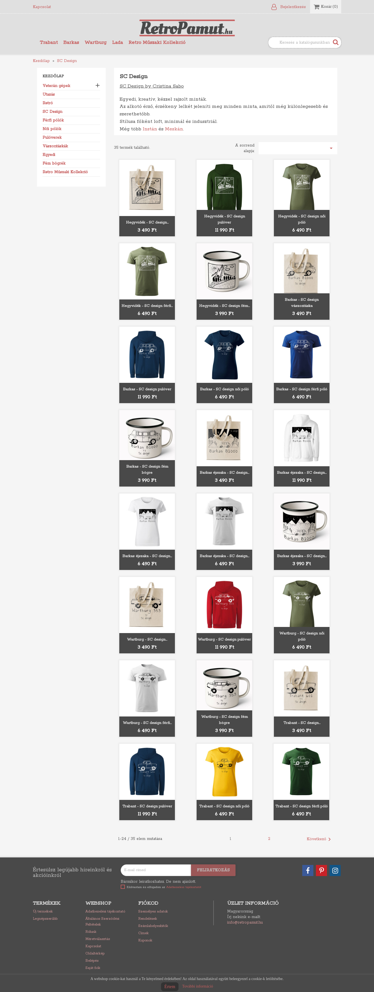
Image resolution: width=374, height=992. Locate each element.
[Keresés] (304, 42)
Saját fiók (92, 968)
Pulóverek (52, 137)
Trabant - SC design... (301, 723)
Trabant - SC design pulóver (147, 806)
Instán (150, 129)
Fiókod (148, 903)
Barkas (71, 42)
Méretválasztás (97, 939)
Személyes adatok (153, 911)
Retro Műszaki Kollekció (156, 42)
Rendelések (147, 918)
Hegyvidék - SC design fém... (224, 306)
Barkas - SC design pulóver (147, 389)
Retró (48, 103)
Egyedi (49, 154)
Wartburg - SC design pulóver (224, 639)
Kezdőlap (53, 76)
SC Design (52, 111)
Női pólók (52, 129)
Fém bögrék (54, 163)
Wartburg (95, 42)
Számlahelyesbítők (153, 926)
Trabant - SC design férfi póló (301, 806)
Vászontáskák (55, 146)
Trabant (49, 42)
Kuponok (145, 940)
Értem (169, 986)
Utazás (49, 94)
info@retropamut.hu (245, 922)
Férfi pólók (53, 120)
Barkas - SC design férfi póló (301, 389)
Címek (143, 933)
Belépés (91, 960)
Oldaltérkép (95, 953)
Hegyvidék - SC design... (147, 222)
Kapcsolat (42, 6)
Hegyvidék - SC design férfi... (147, 306)
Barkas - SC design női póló (224, 389)
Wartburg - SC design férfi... (147, 723)
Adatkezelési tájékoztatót (183, 887)
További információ (197, 986)
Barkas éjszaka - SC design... (224, 472)
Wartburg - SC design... (147, 639)
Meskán (174, 129)
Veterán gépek (56, 85)
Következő (320, 839)
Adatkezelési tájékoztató (105, 911)
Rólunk (90, 931)
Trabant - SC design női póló (224, 806)
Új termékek (43, 911)
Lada (117, 42)
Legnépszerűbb (45, 918)
